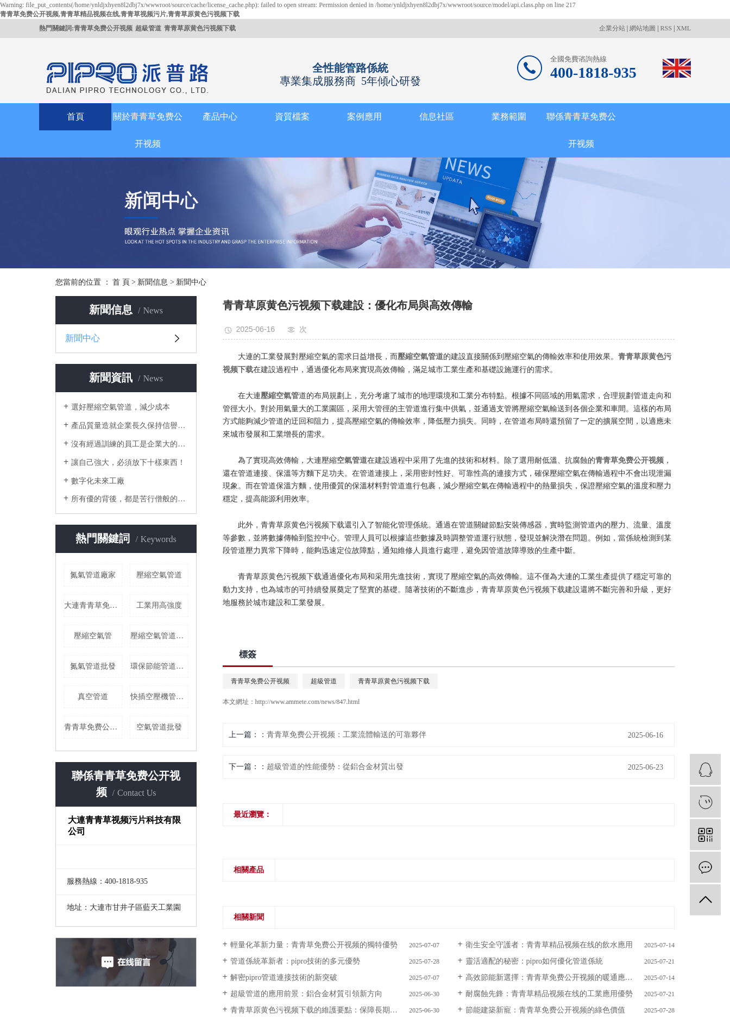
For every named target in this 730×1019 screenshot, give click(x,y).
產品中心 (220, 116)
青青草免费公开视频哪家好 (93, 727)
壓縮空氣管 (93, 636)
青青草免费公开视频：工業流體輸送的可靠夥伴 (346, 735)
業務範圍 (509, 116)
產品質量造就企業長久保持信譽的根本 (129, 426)
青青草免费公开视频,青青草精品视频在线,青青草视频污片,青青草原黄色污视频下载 (120, 14)
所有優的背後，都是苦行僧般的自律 (129, 499)
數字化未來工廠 (97, 481)
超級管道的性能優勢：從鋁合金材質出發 (335, 767)
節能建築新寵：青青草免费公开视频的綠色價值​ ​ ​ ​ (548, 1010)
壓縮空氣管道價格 (159, 636)
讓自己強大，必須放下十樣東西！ (128, 462)
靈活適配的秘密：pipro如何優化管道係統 (534, 961)
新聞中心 (191, 282)
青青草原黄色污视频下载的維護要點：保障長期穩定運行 (325, 1010)
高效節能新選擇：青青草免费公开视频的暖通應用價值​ (556, 977)
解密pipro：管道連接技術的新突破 (284, 977)
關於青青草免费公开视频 (147, 130)
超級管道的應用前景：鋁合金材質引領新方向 (306, 994)
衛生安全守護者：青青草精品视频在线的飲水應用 (549, 945)
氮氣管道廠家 (93, 575)
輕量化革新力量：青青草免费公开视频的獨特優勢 (314, 945)
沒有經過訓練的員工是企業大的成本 (129, 444)
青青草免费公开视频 (103, 28)
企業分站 (612, 28)
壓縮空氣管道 (159, 575)
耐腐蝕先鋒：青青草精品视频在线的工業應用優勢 (549, 994)
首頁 (75, 116)
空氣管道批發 (159, 727)
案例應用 (364, 116)
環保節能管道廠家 (159, 666)
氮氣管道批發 (93, 666)
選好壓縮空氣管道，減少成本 (120, 407)
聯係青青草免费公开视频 (581, 130)
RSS (666, 28)
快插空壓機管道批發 (159, 697)
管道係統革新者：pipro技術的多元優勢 (295, 961)
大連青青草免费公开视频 (93, 605)
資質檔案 (292, 116)
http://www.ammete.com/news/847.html (307, 702)
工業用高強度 (159, 605)
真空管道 (93, 697)
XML (683, 28)
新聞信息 (152, 282)
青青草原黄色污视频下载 (200, 28)
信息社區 (436, 116)
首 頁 (121, 282)
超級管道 (148, 28)
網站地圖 (643, 28)
